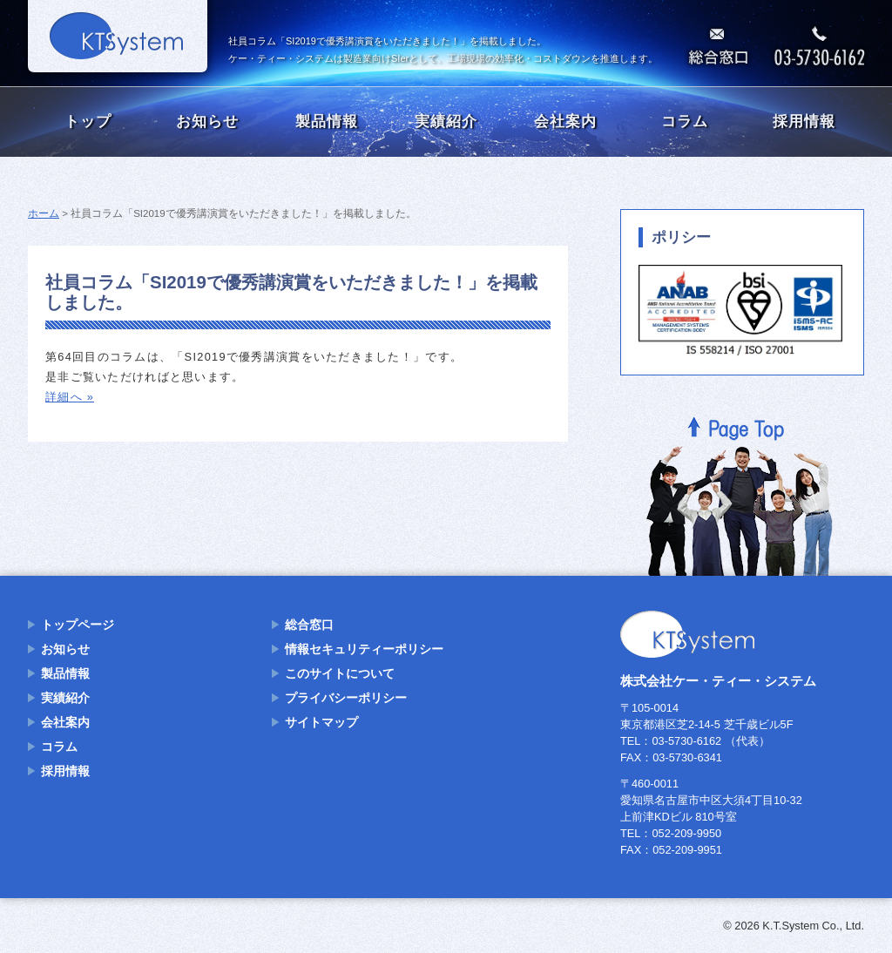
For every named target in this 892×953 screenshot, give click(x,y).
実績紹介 (446, 121)
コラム (684, 121)
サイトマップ (321, 722)
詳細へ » (69, 396)
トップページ (77, 625)
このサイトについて (340, 673)
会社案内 (565, 121)
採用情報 (804, 121)
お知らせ (207, 121)
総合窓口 (309, 625)
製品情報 (326, 121)
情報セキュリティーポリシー (364, 649)
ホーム (43, 213)
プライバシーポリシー (346, 698)
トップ (88, 121)
